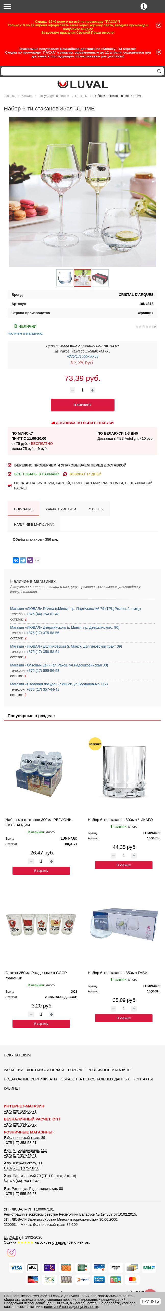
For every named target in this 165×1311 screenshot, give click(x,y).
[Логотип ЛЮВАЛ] (82, 84)
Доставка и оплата (46, 1070)
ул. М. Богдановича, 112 (25, 1150)
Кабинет (12, 1088)
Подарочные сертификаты (30, 1079)
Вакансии (13, 1070)
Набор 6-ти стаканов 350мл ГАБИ (118, 972)
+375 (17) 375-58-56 (42, 633)
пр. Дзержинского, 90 (23, 1163)
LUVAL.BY (12, 1237)
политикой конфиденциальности (71, 1307)
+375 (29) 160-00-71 (20, 1111)
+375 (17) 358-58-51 (42, 652)
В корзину (41, 871)
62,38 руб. (82, 362)
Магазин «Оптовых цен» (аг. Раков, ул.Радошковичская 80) (59, 665)
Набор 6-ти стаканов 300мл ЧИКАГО (120, 819)
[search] (159, 71)
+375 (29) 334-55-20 (20, 1124)
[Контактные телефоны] (144, 6)
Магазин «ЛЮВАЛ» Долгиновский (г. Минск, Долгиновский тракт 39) (66, 646)
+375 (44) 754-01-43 (42, 614)
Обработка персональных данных (95, 1079)
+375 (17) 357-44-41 (42, 689)
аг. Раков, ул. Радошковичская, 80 (33, 1189)
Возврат (76, 1070)
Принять (150, 1301)
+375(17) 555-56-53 (82, 356)
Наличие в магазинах (25, 329)
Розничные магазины (109, 1070)
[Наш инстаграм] (11, 1252)
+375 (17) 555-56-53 (42, 671)
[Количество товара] (82, 390)
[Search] (77, 71)
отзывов (59, 1242)
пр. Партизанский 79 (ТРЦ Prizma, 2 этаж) (40, 1176)
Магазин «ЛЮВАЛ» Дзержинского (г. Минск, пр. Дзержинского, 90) (64, 627)
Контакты (143, 1079)
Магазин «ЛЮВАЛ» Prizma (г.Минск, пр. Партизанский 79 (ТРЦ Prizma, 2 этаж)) (75, 609)
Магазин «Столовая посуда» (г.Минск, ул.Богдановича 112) (59, 684)
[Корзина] (156, 6)
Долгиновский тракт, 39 (24, 1138)
